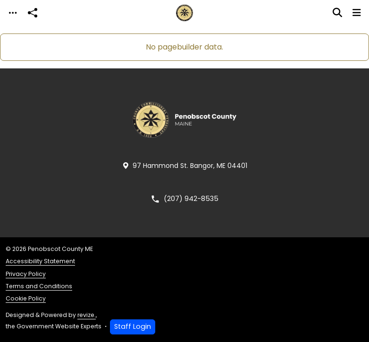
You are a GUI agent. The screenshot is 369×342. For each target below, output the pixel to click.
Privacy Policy (26, 274)
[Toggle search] (337, 13)
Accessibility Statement (40, 261)
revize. (86, 315)
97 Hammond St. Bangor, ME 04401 (184, 166)
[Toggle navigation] (13, 13)
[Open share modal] (33, 13)
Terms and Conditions (39, 286)
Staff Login (132, 326)
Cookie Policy (26, 298)
